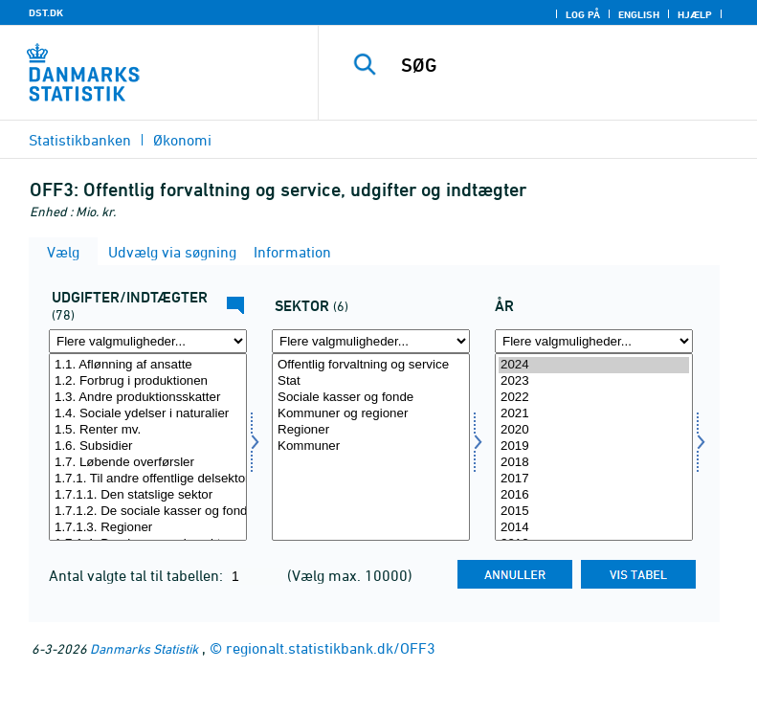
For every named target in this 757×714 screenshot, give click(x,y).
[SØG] (566, 65)
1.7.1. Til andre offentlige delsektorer (148, 479)
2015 (594, 511)
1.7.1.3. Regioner (148, 528)
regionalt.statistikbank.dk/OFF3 (330, 648)
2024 (594, 365)
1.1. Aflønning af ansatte (148, 365)
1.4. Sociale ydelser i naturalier (148, 414)
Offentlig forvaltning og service (371, 365)
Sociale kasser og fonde (371, 398)
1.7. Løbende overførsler (148, 463)
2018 (594, 463)
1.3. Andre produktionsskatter (148, 398)
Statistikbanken (80, 139)
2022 (594, 398)
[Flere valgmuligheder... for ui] (148, 341)
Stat (371, 381)
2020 (594, 430)
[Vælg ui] (148, 447)
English (638, 14)
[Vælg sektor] (371, 447)
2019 (594, 446)
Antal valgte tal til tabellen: (138, 575)
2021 (594, 414)
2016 (594, 495)
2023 (594, 381)
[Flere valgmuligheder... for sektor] (371, 341)
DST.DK (46, 12)
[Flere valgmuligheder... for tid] (594, 341)
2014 (594, 528)
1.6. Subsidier (148, 446)
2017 (594, 479)
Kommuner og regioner (371, 414)
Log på (583, 14)
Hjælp (695, 14)
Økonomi (182, 139)
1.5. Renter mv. (148, 430)
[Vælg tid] (594, 447)
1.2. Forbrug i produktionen (148, 381)
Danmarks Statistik (144, 648)
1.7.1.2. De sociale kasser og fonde (148, 511)
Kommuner (371, 446)
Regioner (371, 430)
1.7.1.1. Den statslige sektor (148, 495)
